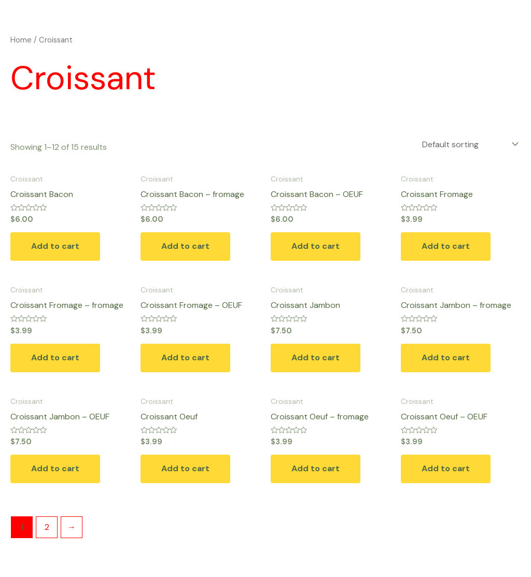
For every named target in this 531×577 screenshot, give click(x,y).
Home (21, 40)
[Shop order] (469, 144)
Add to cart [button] (55, 246)
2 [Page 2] (47, 527)
